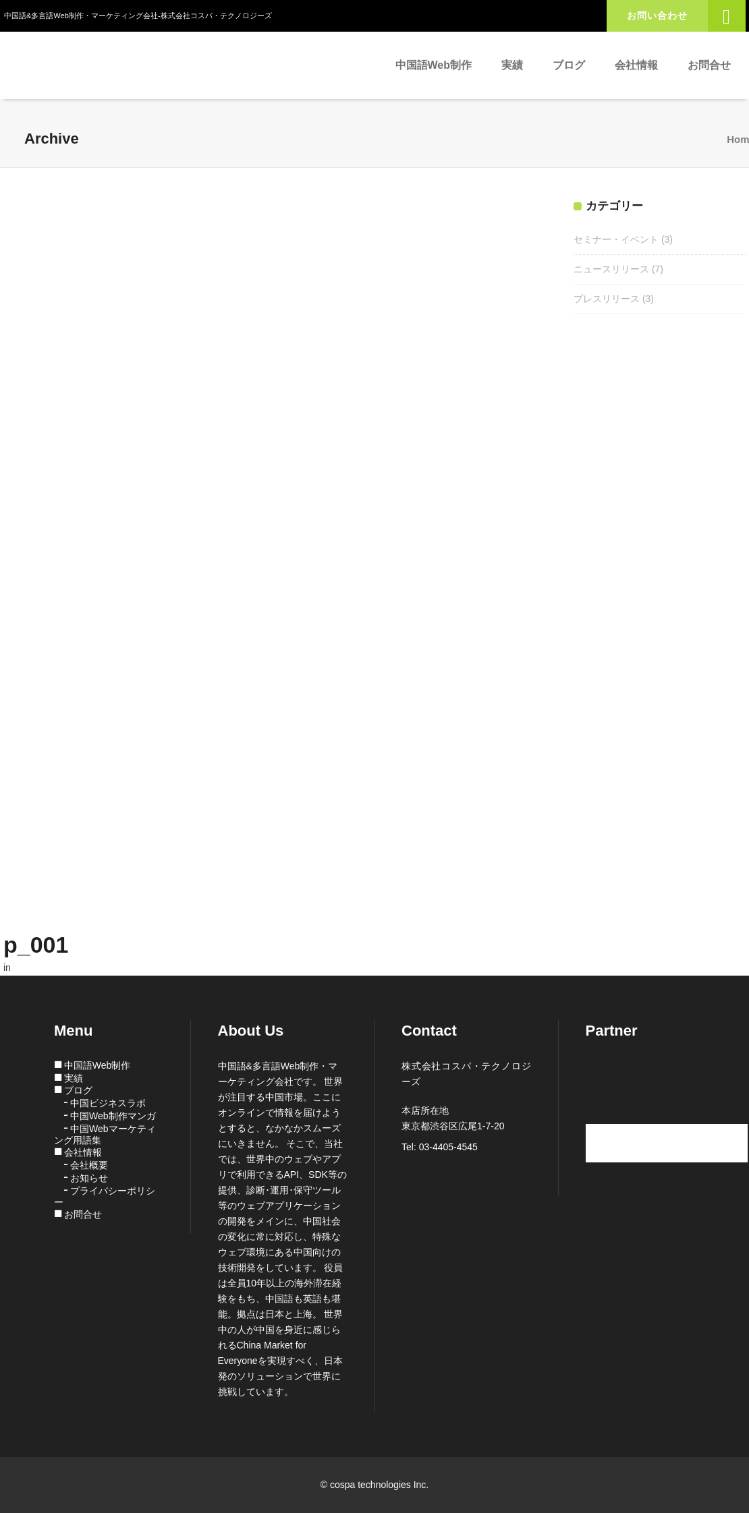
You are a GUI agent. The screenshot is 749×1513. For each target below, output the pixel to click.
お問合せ (83, 1214)
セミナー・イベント (616, 239)
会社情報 (83, 1152)
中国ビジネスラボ (108, 1103)
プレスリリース (607, 298)
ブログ (78, 1090)
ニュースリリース (611, 269)
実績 (73, 1078)
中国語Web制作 (97, 1065)
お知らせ (89, 1178)
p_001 (35, 944)
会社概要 (89, 1165)
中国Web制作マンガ (113, 1115)
